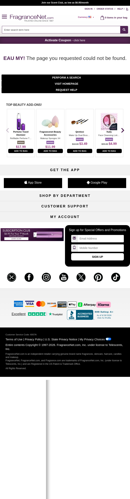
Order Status (105, 9)
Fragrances (20, 207)
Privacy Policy (34, 458)
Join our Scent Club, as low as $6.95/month (65, 2)
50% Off (65, 207)
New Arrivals (109, 226)
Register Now (21, 333)
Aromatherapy (65, 226)
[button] (6, 17)
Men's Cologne (20, 220)
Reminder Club (65, 333)
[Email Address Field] (100, 358)
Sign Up (97, 376)
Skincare (65, 220)
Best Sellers (65, 233)
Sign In (89, 9)
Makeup (109, 214)
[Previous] (7, 130)
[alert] (86, 17)
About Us (20, 283)
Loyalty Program (20, 239)
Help (120, 9)
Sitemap (109, 277)
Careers (109, 289)
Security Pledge (65, 277)
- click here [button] (65, 40)
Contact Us (20, 277)
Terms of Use (14, 458)
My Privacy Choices (92, 458)
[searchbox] (61, 29)
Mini (109, 233)
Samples (65, 214)
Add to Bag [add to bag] (21, 151)
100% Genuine (65, 289)
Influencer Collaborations (20, 302)
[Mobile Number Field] (100, 367)
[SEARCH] (124, 29)
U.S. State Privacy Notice (61, 458)
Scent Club (65, 245)
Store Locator (65, 296)
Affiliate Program (109, 270)
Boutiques (20, 233)
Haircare (20, 226)
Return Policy (65, 270)
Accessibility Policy (20, 296)
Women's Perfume (20, 214)
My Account (20, 327)
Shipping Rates (65, 283)
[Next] (122, 130)
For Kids (109, 207)
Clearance (65, 239)
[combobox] (65, 29)
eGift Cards (20, 289)
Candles (109, 220)
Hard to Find (109, 239)
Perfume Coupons (110, 283)
